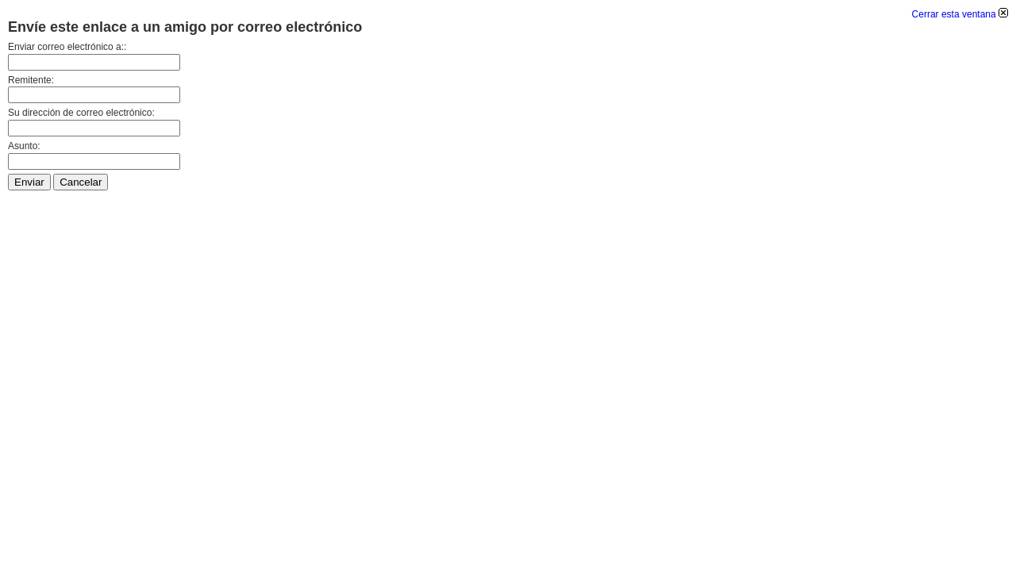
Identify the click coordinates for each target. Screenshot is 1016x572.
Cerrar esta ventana (960, 14)
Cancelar (81, 182)
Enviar (29, 182)
